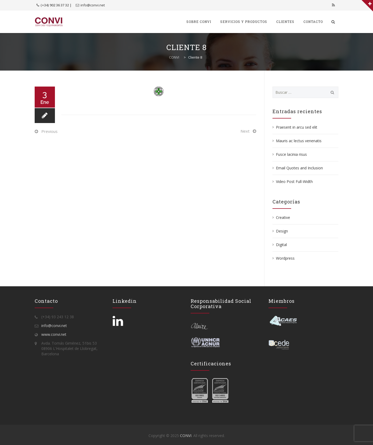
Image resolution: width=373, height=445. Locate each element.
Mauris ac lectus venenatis (299, 140)
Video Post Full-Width (294, 181)
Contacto (313, 21)
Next (245, 131)
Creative (283, 217)
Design (282, 231)
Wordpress (285, 258)
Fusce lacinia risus (291, 154)
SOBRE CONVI (198, 21)
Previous (49, 131)
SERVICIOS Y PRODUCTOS (243, 21)
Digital (281, 244)
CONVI (185, 435)
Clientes (285, 21)
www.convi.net (53, 334)
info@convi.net (93, 5)
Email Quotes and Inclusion (299, 167)
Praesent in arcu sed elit (296, 127)
